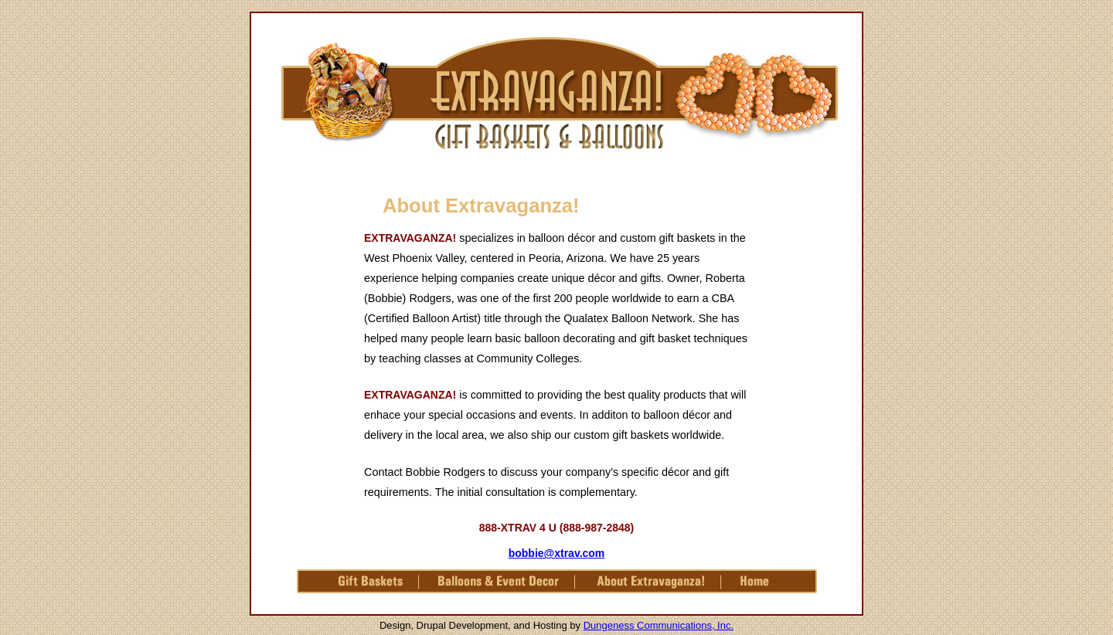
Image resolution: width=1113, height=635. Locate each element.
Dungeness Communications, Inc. (658, 625)
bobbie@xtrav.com (557, 553)
